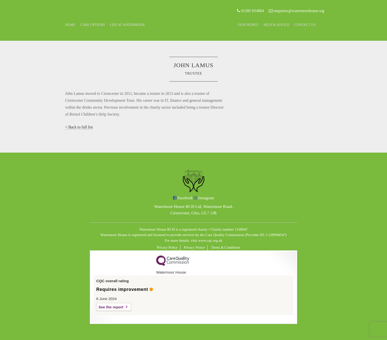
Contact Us (305, 25)
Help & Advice (276, 25)
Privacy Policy (167, 247)
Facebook (183, 198)
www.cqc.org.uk (210, 240)
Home (70, 25)
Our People (248, 25)
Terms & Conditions (225, 247)
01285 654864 (250, 11)
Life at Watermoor (127, 25)
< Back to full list (79, 127)
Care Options (92, 25)
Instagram (204, 198)
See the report (110, 307)
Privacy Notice (194, 247)
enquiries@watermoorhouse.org (296, 11)
